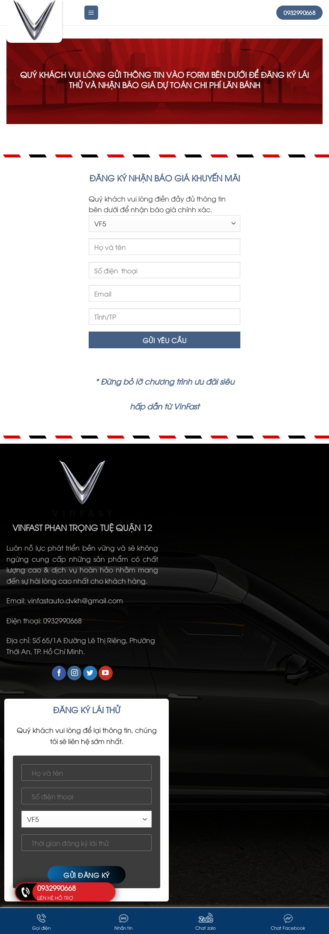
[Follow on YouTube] (106, 673)
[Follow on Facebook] (59, 673)
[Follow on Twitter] (90, 673)
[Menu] (91, 13)
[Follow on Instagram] (74, 673)
